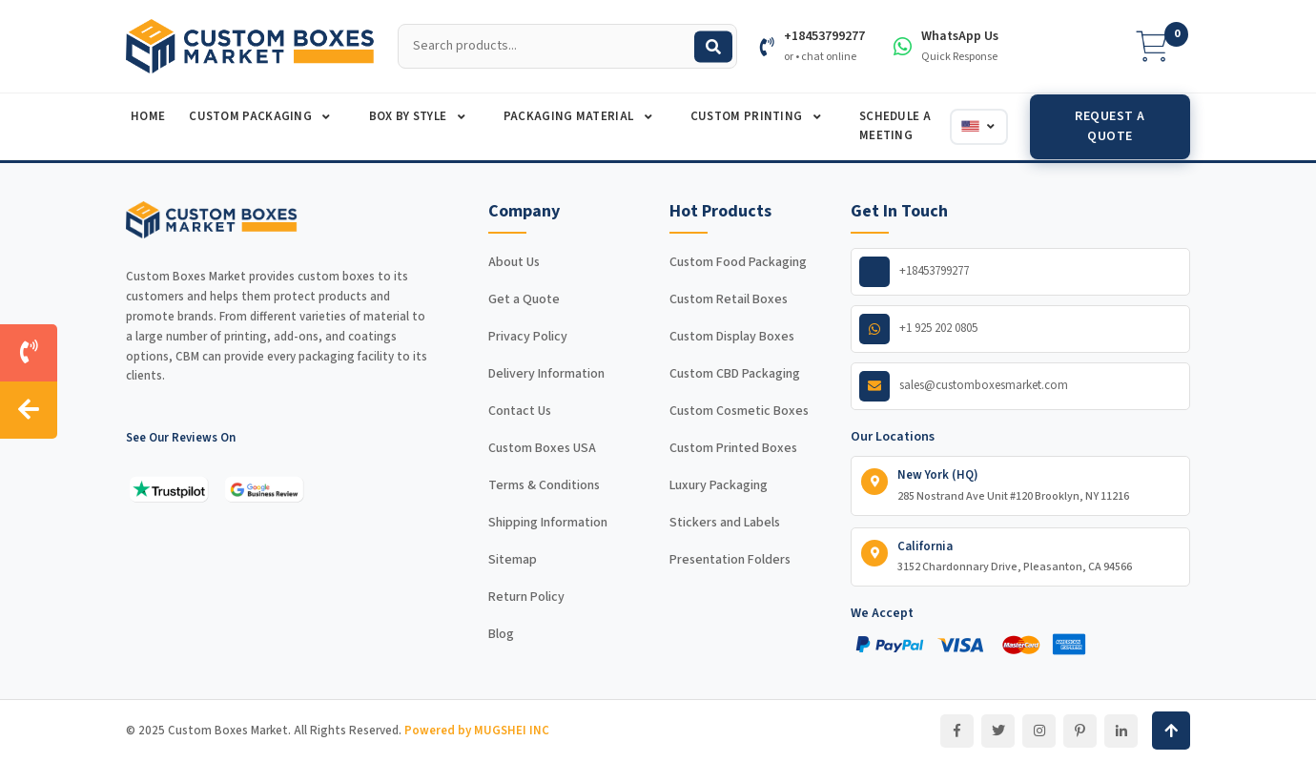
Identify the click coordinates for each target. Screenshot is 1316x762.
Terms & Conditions (544, 485)
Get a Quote (524, 299)
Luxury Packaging (718, 485)
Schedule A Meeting (895, 126)
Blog (501, 634)
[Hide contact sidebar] (28, 410)
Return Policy (526, 597)
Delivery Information (546, 373)
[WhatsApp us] (1020, 329)
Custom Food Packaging (738, 262)
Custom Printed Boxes (733, 448)
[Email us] (1020, 386)
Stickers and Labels (724, 522)
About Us (514, 262)
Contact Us (519, 411)
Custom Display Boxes (731, 336)
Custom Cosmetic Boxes (739, 411)
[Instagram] (1039, 731)
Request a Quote (1110, 126)
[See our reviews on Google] (264, 489)
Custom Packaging (252, 116)
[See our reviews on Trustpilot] (169, 489)
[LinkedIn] (1121, 731)
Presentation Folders (730, 559)
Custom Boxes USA (542, 448)
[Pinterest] (1080, 731)
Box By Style (409, 116)
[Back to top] (1171, 730)
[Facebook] (957, 731)
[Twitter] (998, 731)
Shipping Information (547, 522)
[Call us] (28, 352)
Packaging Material (570, 116)
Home (148, 116)
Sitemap (512, 559)
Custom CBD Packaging (734, 373)
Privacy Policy (527, 336)
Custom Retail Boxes (728, 299)
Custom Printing (748, 116)
